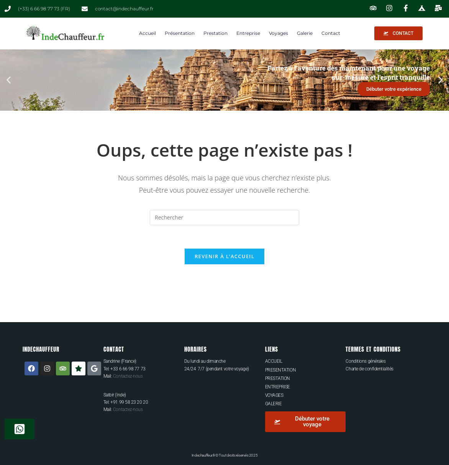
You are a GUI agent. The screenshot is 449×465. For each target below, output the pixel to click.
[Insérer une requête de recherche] (224, 217)
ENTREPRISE (277, 387)
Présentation (180, 33)
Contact (330, 33)
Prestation (215, 33)
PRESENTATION (280, 370)
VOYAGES (274, 395)
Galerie (305, 33)
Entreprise (248, 33)
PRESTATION (277, 378)
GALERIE (273, 403)
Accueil (147, 33)
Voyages (278, 33)
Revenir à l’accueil (224, 256)
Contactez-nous (128, 376)
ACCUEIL (273, 361)
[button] (8, 80)
